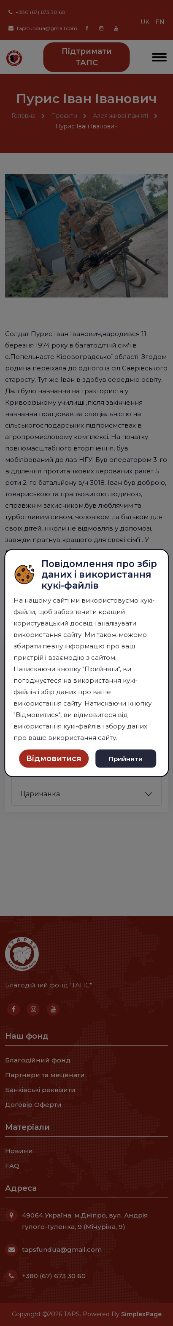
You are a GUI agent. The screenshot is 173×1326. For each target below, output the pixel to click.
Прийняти (126, 758)
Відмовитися (53, 758)
